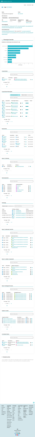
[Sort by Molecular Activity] (18, 235)
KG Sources (9, 423)
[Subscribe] (15, 433)
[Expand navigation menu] (34, 1)
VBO (13, 415)
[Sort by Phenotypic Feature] (18, 100)
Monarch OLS (25, 408)
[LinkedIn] (15, 435)
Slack (30, 408)
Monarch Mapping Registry (24, 411)
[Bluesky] (18, 435)
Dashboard (9, 425)
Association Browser (9, 427)
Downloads (9, 408)
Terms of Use (9, 419)
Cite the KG (9, 420)
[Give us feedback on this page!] (34, 402)
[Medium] (18, 433)
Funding (3, 414)
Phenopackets (20, 419)
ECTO (13, 420)
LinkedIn (30, 411)
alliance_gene (28, 22)
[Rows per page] (8, 82)
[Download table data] (6, 86)
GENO (13, 417)
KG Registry (25, 414)
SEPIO (13, 418)
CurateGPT (20, 418)
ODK (18, 415)
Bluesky (30, 414)
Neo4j (8, 411)
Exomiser (19, 408)
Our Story (3, 407)
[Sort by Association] (13, 77)
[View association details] (31, 79)
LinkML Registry (24, 417)
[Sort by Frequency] (28, 100)
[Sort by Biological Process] (21, 292)
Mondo (13, 407)
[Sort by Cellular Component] (19, 265)
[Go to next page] (10, 121)
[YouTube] (17, 435)
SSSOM (19, 412)
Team (2, 408)
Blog (30, 410)
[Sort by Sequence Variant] (8, 317)
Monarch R (9, 412)
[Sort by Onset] (32, 100)
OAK (18, 414)
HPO (13, 411)
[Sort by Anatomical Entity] (22, 184)
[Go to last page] (11, 121)
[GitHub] (19, 433)
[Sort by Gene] (4, 77)
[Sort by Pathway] (19, 164)
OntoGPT (19, 417)
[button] (27, 106)
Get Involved (31, 407)
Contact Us (3, 411)
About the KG (9, 422)
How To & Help (9, 415)
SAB (2, 410)
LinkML (19, 411)
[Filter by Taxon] (27, 95)
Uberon (13, 408)
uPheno (13, 410)
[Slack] (16, 433)
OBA (13, 414)
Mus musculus (20, 13)
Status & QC (9, 414)
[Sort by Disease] (17, 77)
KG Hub (24, 413)
